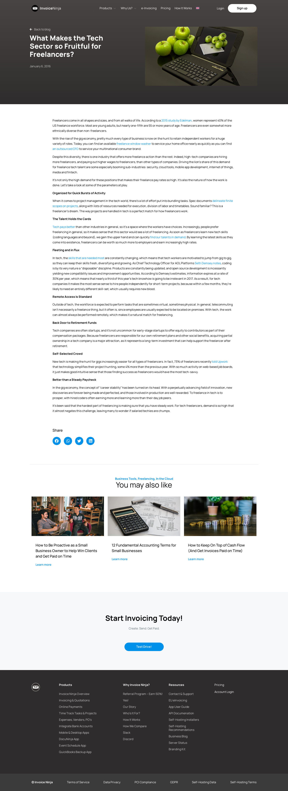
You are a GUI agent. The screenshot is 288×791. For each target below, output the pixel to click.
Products (106, 8)
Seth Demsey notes (208, 263)
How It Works (183, 8)
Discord (128, 739)
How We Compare (135, 726)
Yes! (126, 700)
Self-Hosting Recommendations (181, 728)
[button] (57, 441)
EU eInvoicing (178, 700)
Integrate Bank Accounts (76, 726)
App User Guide (179, 707)
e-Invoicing (149, 8)
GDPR (174, 782)
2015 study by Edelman (176, 120)
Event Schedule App (72, 745)
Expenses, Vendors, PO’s (75, 720)
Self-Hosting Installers (184, 720)
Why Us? (126, 8)
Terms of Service (78, 782)
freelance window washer (134, 144)
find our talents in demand (167, 237)
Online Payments (70, 707)
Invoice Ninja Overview (74, 694)
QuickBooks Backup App (75, 752)
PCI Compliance (145, 782)
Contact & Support (181, 694)
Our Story (129, 707)
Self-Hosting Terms (243, 782)
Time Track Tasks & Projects (77, 713)
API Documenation (181, 713)
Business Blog (178, 736)
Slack (126, 733)
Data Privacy (111, 782)
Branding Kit (177, 749)
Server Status (178, 743)
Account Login (224, 692)
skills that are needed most (86, 258)
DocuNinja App (69, 739)
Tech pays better (64, 227)
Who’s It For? (131, 713)
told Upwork (220, 362)
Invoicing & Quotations (74, 700)
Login (220, 8)
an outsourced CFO (66, 149)
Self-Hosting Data (204, 782)
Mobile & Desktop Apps (74, 733)
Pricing (165, 8)
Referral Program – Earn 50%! (143, 694)
